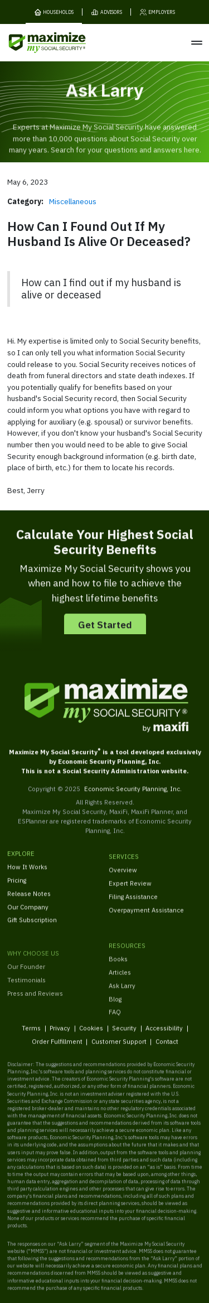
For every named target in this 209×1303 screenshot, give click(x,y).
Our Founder (26, 991)
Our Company (27, 914)
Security (124, 1035)
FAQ (115, 1029)
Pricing (16, 888)
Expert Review (130, 894)
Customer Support (118, 1049)
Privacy (60, 1035)
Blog (115, 1015)
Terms (31, 1035)
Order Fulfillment (56, 1049)
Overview (123, 880)
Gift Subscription (32, 927)
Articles (120, 989)
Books (118, 975)
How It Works (27, 874)
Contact (166, 1049)
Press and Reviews (35, 1018)
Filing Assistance (133, 907)
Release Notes (29, 901)
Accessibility (164, 1035)
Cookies (91, 1035)
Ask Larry (122, 1002)
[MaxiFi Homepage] (32, 42)
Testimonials (26, 1004)
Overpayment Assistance (146, 920)
